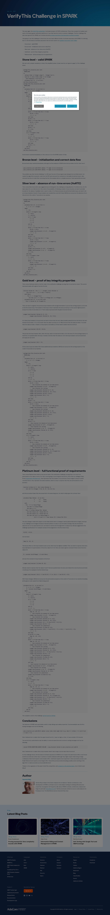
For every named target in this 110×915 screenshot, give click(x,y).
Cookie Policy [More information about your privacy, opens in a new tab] (39, 102)
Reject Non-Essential (60, 106)
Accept (72, 106)
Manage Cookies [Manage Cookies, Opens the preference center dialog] (39, 106)
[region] (55, 101)
